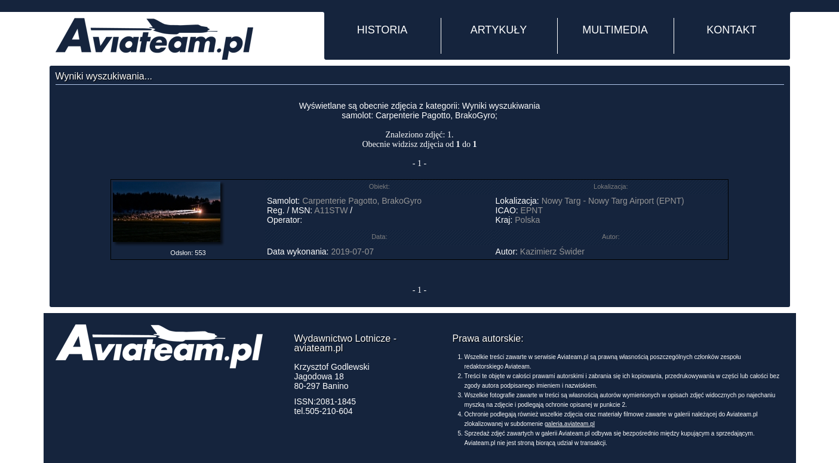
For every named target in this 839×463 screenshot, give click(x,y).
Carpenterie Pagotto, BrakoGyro (362, 201)
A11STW (331, 210)
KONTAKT (731, 30)
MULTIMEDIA (615, 30)
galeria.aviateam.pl (570, 424)
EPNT (532, 210)
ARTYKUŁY (499, 30)
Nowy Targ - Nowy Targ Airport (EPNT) (613, 201)
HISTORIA (382, 30)
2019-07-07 (352, 251)
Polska (527, 220)
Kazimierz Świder (552, 251)
